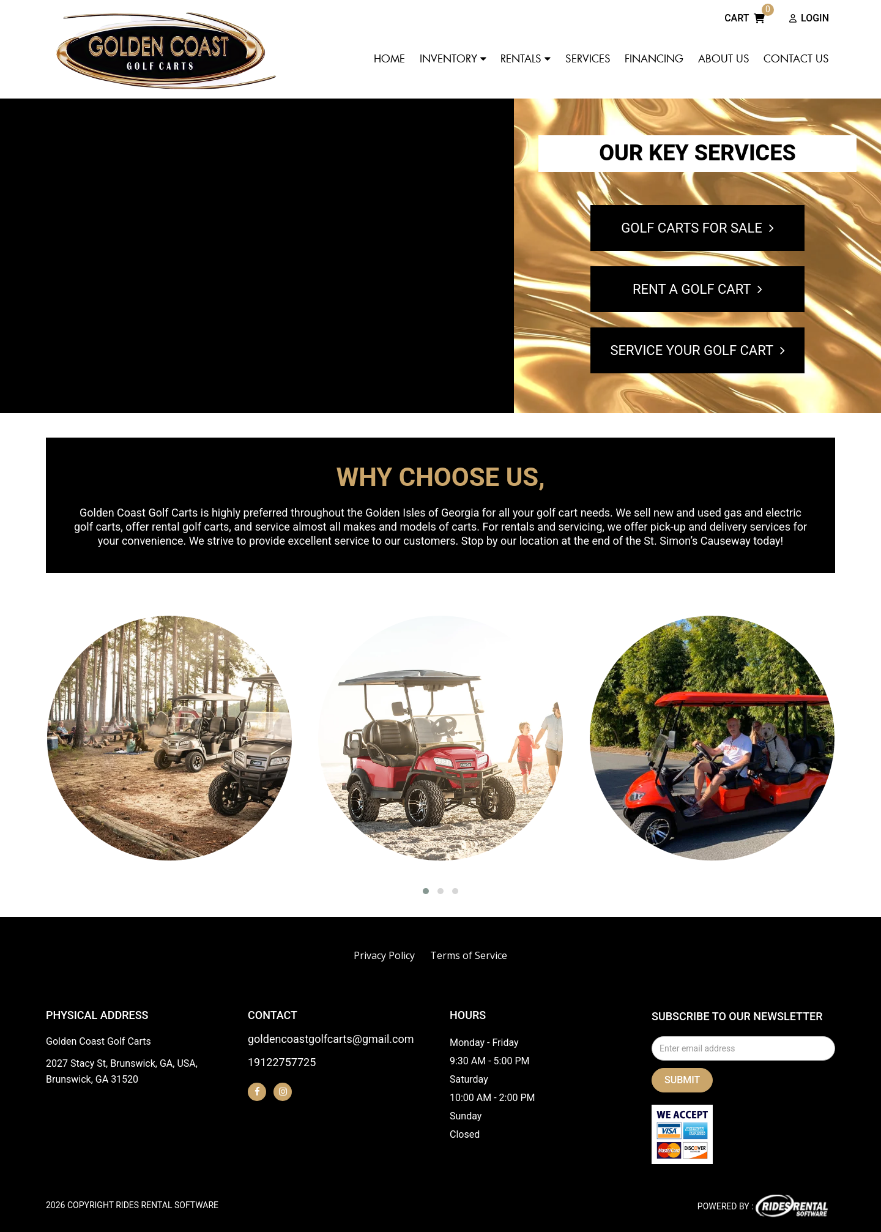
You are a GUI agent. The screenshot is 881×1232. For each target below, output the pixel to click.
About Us (723, 58)
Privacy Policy (384, 955)
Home (389, 58)
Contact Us (796, 58)
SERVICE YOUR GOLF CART (697, 350)
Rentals (525, 58)
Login (809, 18)
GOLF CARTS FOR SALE (697, 228)
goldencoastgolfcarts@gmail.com (331, 1039)
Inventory (453, 58)
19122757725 (282, 1063)
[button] (425, 891)
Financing (654, 58)
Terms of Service (468, 955)
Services (588, 58)
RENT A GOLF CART (697, 289)
